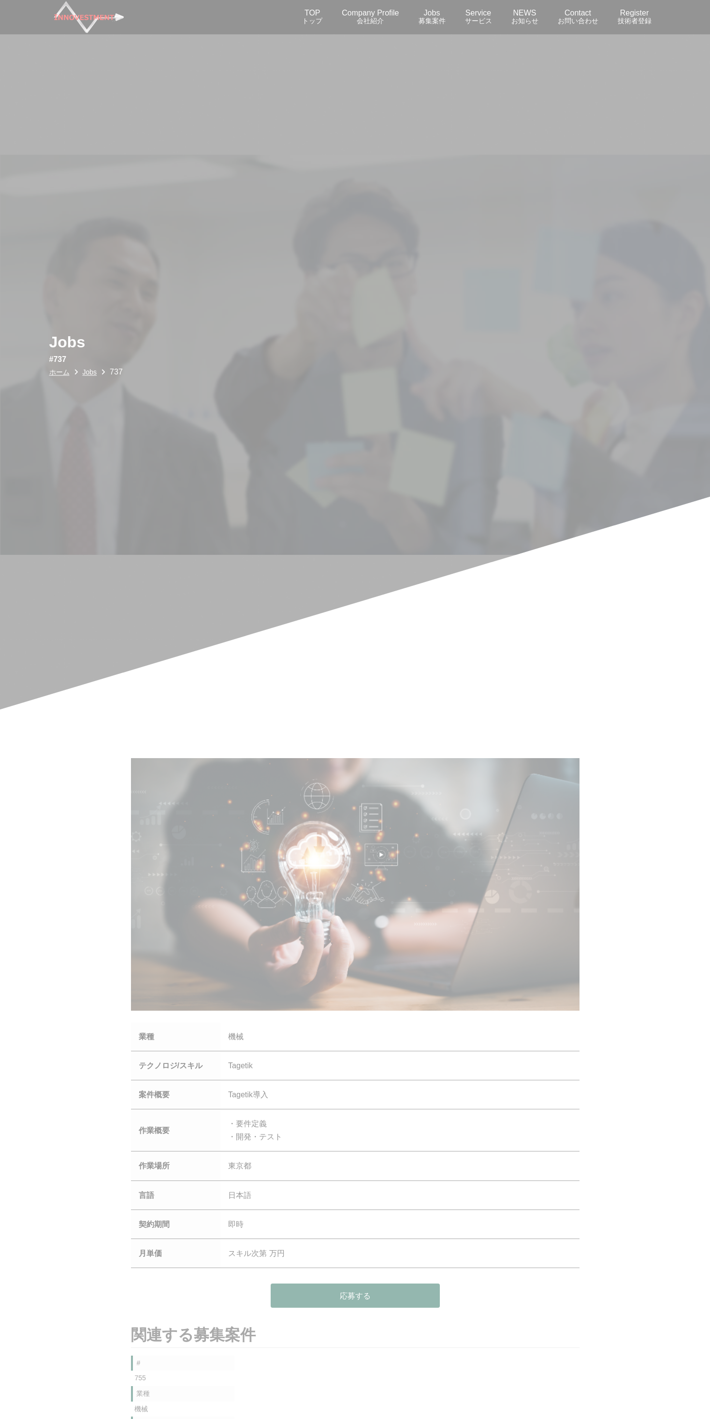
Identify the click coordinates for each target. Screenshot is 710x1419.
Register (635, 17)
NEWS (524, 17)
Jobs (432, 17)
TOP (312, 17)
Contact (578, 17)
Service (478, 17)
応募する (355, 1296)
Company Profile (370, 17)
